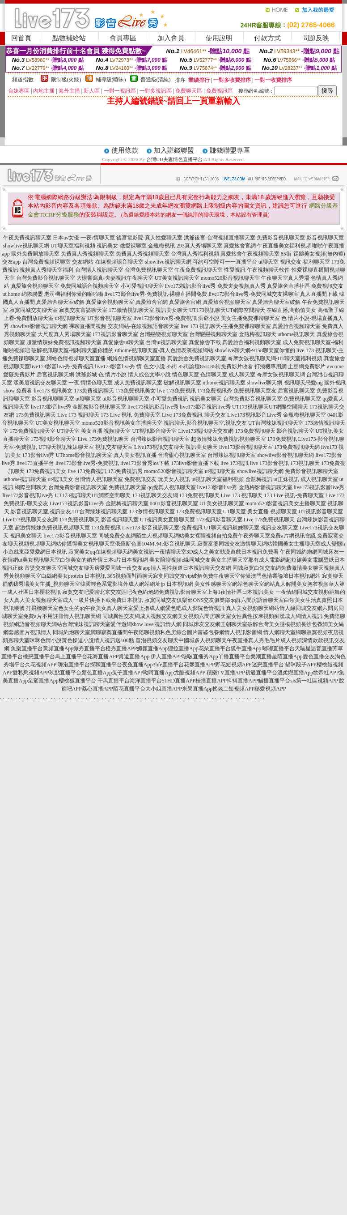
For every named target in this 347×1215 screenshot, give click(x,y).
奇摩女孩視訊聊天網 (281, 374)
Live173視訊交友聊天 (159, 447)
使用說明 (219, 38)
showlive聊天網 (264, 382)
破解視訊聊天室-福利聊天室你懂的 (72, 350)
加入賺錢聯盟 (174, 150)
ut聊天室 (268, 262)
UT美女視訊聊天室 (177, 278)
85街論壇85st (193, 366)
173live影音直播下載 (195, 463)
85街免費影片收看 (231, 366)
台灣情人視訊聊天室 (99, 270)
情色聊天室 (185, 374)
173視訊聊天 (305, 463)
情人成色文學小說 (149, 374)
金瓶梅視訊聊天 (257, 334)
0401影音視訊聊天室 (174, 503)
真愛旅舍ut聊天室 (123, 342)
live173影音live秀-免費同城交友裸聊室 (254, 294)
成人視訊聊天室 (319, 479)
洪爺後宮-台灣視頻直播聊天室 (219, 237)
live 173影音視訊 (269, 463)
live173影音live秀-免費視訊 (165, 318)
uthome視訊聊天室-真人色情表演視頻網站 (164, 350)
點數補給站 (69, 38)
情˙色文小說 (150, 366)
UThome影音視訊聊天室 (84, 455)
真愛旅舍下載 (205, 342)
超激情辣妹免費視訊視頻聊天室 (64, 342)
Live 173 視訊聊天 (78, 415)
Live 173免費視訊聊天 (103, 439)
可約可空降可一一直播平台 (225, 262)
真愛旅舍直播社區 (288, 286)
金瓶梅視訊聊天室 (304, 415)
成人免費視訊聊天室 (138, 382)
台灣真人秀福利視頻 (195, 254)
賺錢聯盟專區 (230, 150)
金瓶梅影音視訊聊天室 (99, 407)
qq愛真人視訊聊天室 (172, 487)
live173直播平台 (35, 463)
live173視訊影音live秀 (190, 286)
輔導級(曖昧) (111, 80)
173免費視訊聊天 (94, 391)
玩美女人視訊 (174, 479)
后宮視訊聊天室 (296, 391)
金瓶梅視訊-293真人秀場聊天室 (185, 246)
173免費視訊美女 (135, 391)
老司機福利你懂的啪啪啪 (73, 294)
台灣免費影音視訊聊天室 (45, 278)
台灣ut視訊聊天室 (166, 342)
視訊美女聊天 (172, 310)
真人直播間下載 (319, 294)
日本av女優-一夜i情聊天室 (84, 237)
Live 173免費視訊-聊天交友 (194, 415)
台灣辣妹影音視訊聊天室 (160, 439)
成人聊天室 (242, 374)
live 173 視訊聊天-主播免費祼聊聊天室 (226, 326)
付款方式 (267, 38)
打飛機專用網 (270, 366)
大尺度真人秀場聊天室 (64, 334)
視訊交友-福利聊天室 (305, 262)
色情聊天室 (213, 374)
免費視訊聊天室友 (254, 391)
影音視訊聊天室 (325, 237)
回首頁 (21, 38)
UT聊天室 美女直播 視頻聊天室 (94, 431)
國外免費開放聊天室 (35, 254)
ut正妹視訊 (286, 479)
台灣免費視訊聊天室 (149, 270)
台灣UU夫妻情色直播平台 (174, 159)
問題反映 (315, 38)
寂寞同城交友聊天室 (33, 310)
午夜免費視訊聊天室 (27, 237)
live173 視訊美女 (53, 391)
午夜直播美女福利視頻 (284, 246)
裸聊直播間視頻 (87, 326)
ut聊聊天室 (88, 399)
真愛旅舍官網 (240, 246)
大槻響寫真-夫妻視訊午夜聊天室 (114, 278)
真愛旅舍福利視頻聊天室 (251, 342)
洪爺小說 (209, 318)
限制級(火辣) (66, 80)
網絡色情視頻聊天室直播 (76, 358)
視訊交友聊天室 (114, 447)
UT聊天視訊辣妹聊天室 (66, 447)
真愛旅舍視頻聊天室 (35, 286)
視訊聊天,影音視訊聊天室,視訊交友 (205, 423)
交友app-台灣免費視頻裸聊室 (36, 262)
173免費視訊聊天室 (32, 431)
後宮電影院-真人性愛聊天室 (149, 237)
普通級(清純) (155, 80)
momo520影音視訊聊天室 (230, 278)
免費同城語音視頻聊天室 (89, 286)
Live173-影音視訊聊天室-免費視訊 (162, 527)
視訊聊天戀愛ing (303, 382)
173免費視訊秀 (214, 391)
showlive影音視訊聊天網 (38, 326)
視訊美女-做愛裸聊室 (122, 246)
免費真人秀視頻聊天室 (87, 254)
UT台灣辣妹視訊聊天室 (276, 423)
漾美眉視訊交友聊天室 (40, 382)
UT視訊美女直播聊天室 (167, 519)
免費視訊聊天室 (302, 399)
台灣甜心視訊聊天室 (182, 455)
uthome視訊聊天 (296, 334)
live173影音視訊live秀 (205, 407)
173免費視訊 (282, 439)
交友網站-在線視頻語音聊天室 (108, 262)
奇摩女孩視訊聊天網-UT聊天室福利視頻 (275, 358)
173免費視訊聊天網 (297, 447)
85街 (171, 366)
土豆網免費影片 (307, 366)
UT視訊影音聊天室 (154, 431)
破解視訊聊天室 (182, 382)
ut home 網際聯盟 (23, 294)
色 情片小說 (112, 374)
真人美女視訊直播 (135, 455)
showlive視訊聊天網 (26, 246)
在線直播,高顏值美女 (291, 310)
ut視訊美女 (60, 479)
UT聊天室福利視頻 (73, 246)
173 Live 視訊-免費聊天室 (131, 415)
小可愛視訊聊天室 (142, 286)
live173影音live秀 (115, 366)
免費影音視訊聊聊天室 (312, 471)
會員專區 (123, 38)
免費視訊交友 (327, 286)
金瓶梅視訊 (258, 479)
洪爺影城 (86, 374)
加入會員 (170, 38)
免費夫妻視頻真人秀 (241, 286)
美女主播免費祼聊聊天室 (250, 318)
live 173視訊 (234, 463)
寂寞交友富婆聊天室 (83, 310)
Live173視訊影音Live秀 (254, 415)
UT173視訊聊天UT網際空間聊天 (227, 310)
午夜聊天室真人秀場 (285, 278)
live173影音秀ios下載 (144, 463)
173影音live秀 (38, 455)
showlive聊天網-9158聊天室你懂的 (255, 350)
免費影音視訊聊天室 (281, 237)
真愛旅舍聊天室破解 (60, 302)
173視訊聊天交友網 (155, 495)
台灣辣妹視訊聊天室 (231, 455)
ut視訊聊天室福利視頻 (217, 479)
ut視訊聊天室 (70, 318)
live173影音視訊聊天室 (246, 447)
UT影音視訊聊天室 (109, 318)
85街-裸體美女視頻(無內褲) (313, 254)
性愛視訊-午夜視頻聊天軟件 (257, 270)
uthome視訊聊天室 (224, 382)
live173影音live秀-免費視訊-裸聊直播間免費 (156, 294)
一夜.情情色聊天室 (90, 382)
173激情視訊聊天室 (131, 310)
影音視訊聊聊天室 (52, 399)
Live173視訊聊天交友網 (206, 431)
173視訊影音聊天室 (115, 334)
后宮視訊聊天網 (55, 374)
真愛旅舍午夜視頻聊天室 (249, 254)
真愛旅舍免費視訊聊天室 (196, 358)
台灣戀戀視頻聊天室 (164, 334)
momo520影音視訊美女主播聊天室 (121, 423)
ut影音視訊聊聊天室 (125, 399)
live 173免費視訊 (176, 391)
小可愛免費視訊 (169, 399)
